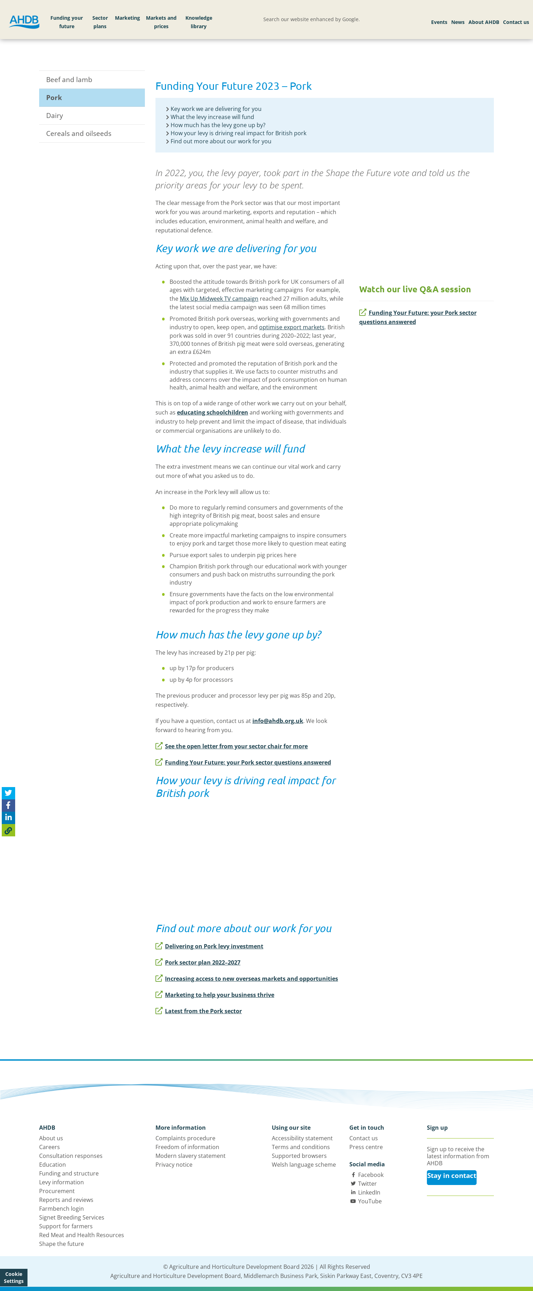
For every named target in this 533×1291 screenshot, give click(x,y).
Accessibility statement (302, 1138)
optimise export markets (292, 327)
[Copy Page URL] (8, 830)
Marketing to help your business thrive (214, 995)
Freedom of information (187, 1147)
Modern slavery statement (190, 1156)
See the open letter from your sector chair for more (231, 746)
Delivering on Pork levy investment (209, 946)
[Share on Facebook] (8, 805)
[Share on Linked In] (8, 818)
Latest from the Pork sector (198, 1011)
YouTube (370, 1201)
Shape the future (61, 1244)
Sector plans (100, 22)
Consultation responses (71, 1156)
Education (52, 1164)
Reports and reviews (66, 1200)
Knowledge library (198, 22)
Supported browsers (299, 1156)
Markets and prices (161, 22)
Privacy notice (173, 1164)
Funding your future (66, 22)
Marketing (127, 17)
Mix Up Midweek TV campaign (219, 299)
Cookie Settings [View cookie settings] (14, 1277)
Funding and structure (69, 1173)
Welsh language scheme (304, 1164)
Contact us (516, 22)
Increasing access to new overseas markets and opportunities (246, 979)
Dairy (54, 115)
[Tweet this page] (8, 793)
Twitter (367, 1183)
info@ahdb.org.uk (277, 721)
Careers (49, 1147)
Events (439, 22)
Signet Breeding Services (71, 1217)
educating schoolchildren (212, 412)
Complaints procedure (185, 1138)
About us (51, 1138)
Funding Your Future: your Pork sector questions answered (418, 317)
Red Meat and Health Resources (81, 1235)
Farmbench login (61, 1208)
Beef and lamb (69, 79)
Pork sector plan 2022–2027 (197, 962)
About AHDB (483, 22)
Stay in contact (451, 1175)
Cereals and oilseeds (78, 133)
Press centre (366, 1147)
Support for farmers (66, 1226)
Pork (54, 97)
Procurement (57, 1191)
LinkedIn (369, 1192)
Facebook (371, 1175)
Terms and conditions (301, 1147)
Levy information (61, 1182)
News (458, 22)
